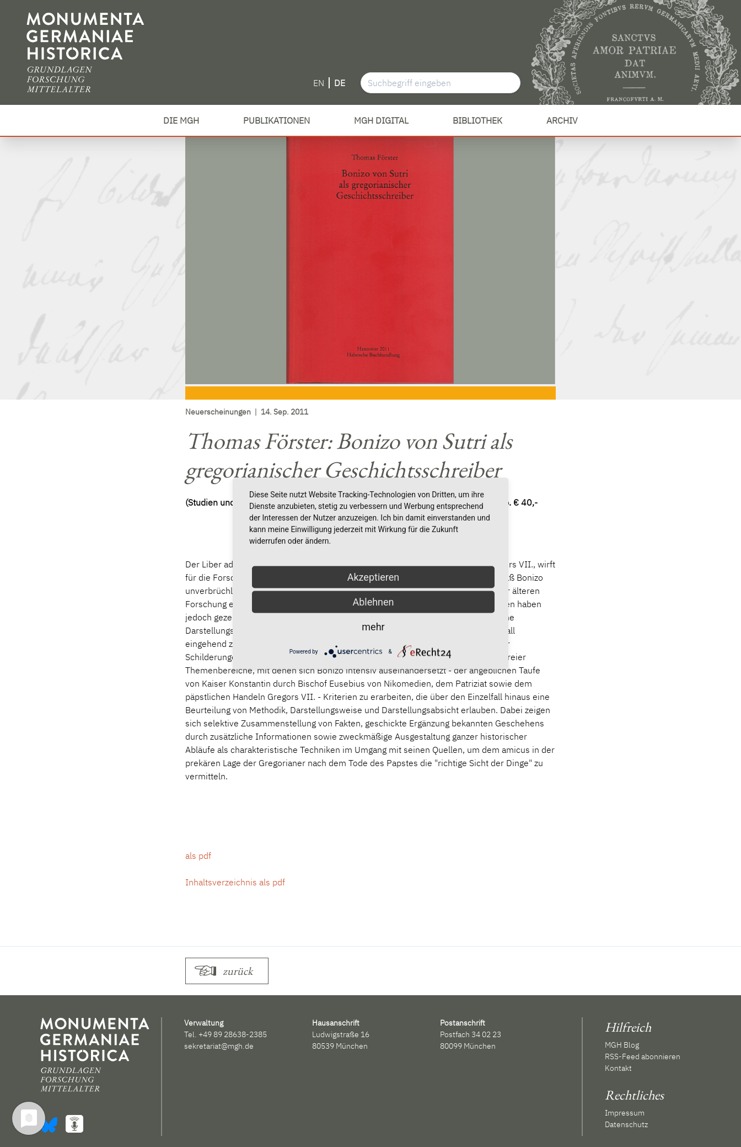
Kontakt (618, 1068)
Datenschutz (626, 1124)
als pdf (198, 855)
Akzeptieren (373, 577)
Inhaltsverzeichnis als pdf (235, 882)
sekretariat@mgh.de (219, 1046)
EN (318, 82)
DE (339, 82)
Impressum (625, 1113)
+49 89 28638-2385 (232, 1034)
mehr (373, 627)
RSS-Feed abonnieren (642, 1056)
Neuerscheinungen (218, 412)
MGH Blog (622, 1045)
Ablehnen (373, 602)
